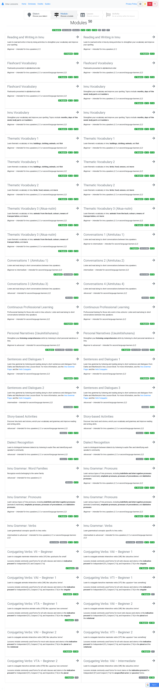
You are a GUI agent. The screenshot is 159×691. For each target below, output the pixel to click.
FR (155, 4)
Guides (47, 4)
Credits (40, 4)
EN (150, 4)
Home (24, 4)
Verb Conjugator (25, 369)
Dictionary (32, 4)
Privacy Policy (131, 4)
